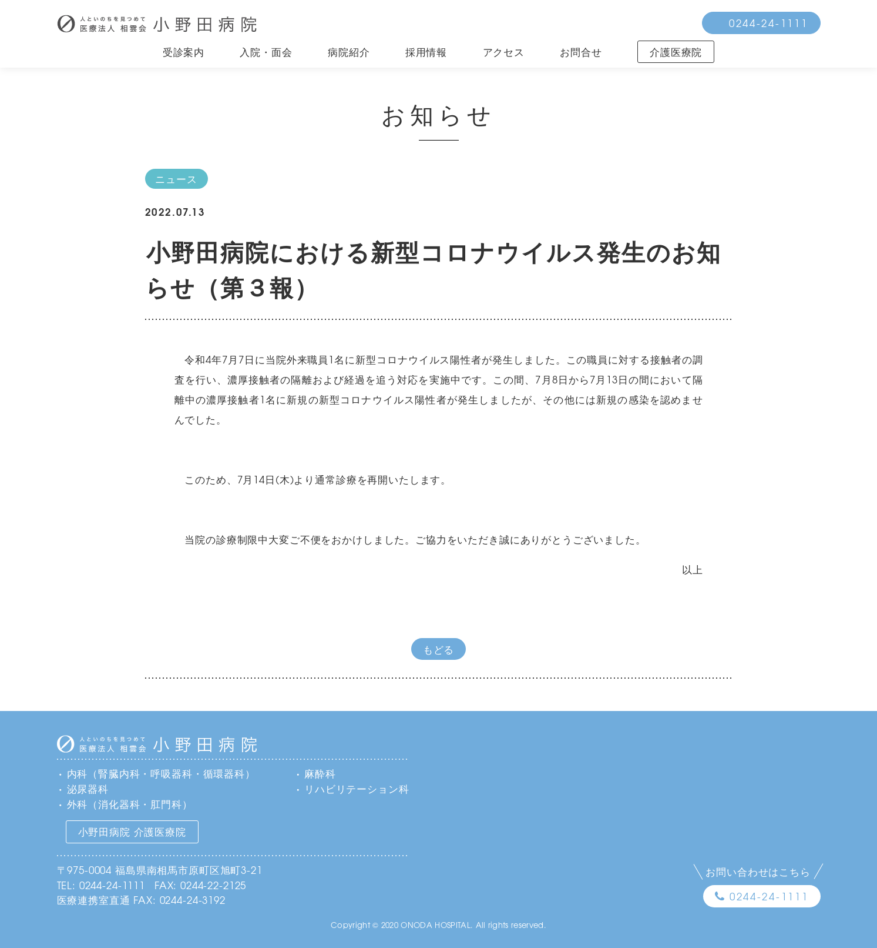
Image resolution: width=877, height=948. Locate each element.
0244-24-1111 (768, 22)
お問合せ (581, 51)
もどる (439, 649)
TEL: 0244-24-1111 (101, 884)
